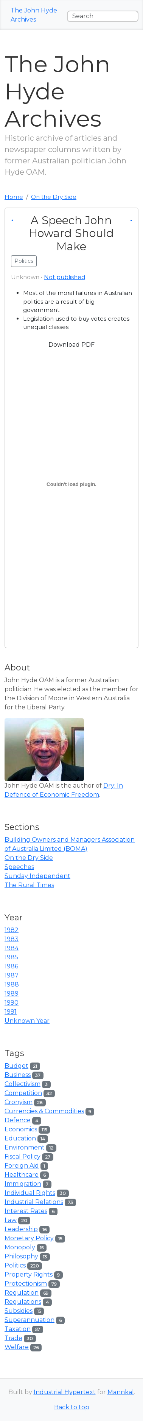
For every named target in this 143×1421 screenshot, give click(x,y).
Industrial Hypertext (65, 1392)
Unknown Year (27, 1020)
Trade (13, 1338)
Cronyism (19, 1102)
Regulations (23, 1301)
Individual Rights (30, 1192)
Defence (18, 1120)
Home (14, 196)
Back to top (71, 1407)
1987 (12, 975)
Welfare (17, 1347)
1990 (12, 1002)
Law (11, 1220)
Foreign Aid (22, 1165)
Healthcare (22, 1174)
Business (18, 1074)
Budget (16, 1065)
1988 (12, 984)
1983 (12, 939)
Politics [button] (23, 261)
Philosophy (21, 1256)
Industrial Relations (34, 1201)
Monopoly (20, 1247)
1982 (12, 930)
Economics (21, 1129)
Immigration (23, 1183)
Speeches (19, 866)
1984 (12, 948)
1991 (11, 1011)
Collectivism (22, 1083)
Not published (64, 277)
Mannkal (120, 1392)
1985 (11, 957)
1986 (11, 966)
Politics (15, 1265)
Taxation (18, 1329)
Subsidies (19, 1310)
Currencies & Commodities (44, 1111)
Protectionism (26, 1283)
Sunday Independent (37, 876)
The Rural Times (29, 885)
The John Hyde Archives (34, 15)
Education (20, 1138)
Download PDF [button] (71, 344)
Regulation (22, 1292)
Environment (25, 1147)
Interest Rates (26, 1211)
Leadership (21, 1229)
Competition (23, 1093)
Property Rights (29, 1274)
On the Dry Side (53, 196)
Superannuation (29, 1319)
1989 (12, 993)
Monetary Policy (29, 1238)
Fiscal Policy (22, 1156)
